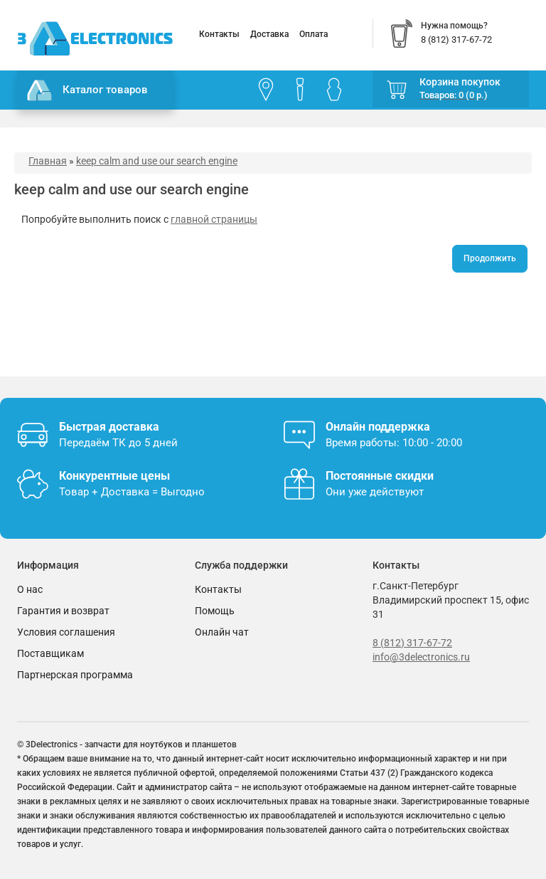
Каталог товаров (87, 90)
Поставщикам (50, 653)
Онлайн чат (222, 632)
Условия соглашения (66, 632)
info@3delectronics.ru (421, 657)
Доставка (269, 34)
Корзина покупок (459, 82)
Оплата (313, 34)
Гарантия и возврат (63, 610)
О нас (30, 589)
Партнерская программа (75, 674)
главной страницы (214, 219)
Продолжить (490, 258)
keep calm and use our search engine (156, 161)
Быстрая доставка (109, 426)
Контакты (219, 34)
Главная (47, 161)
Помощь (215, 610)
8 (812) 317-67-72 (412, 642)
